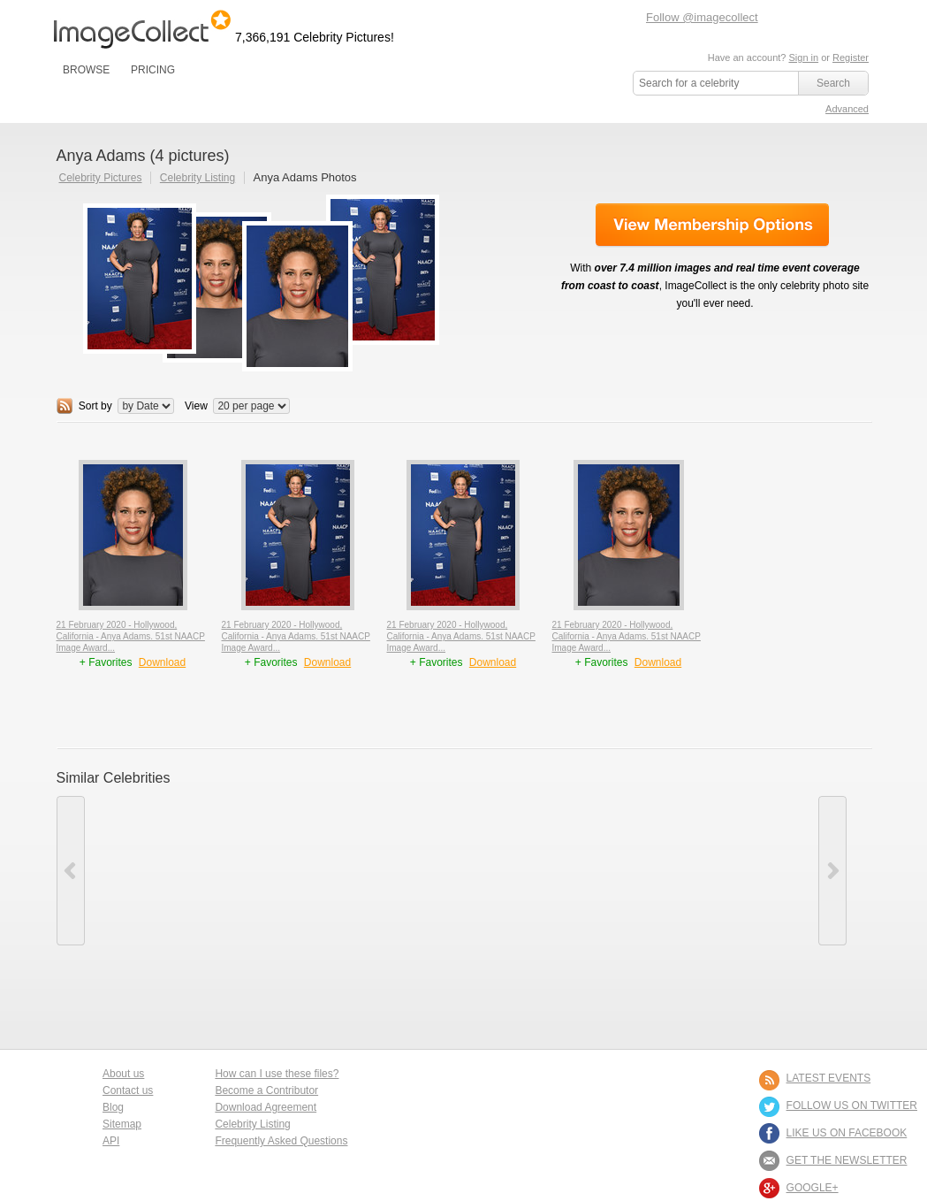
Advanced (847, 108)
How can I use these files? (276, 1073)
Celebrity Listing (197, 178)
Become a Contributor (266, 1090)
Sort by (95, 406)
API (111, 1141)
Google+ (812, 1188)
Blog (113, 1107)
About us (123, 1073)
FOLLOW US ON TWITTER (851, 1105)
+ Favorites (107, 662)
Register (850, 57)
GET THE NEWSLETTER (847, 1160)
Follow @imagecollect (702, 17)
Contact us (128, 1090)
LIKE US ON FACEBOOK (847, 1133)
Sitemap (122, 1124)
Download (162, 662)
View (196, 406)
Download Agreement (265, 1107)
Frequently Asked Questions (281, 1141)
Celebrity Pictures (100, 178)
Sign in (803, 57)
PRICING (153, 70)
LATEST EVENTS (828, 1078)
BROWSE (86, 70)
